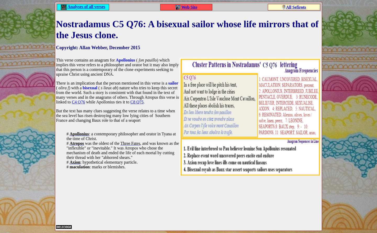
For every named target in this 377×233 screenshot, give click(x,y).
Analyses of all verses (86, 6)
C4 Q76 (78, 102)
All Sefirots (296, 7)
